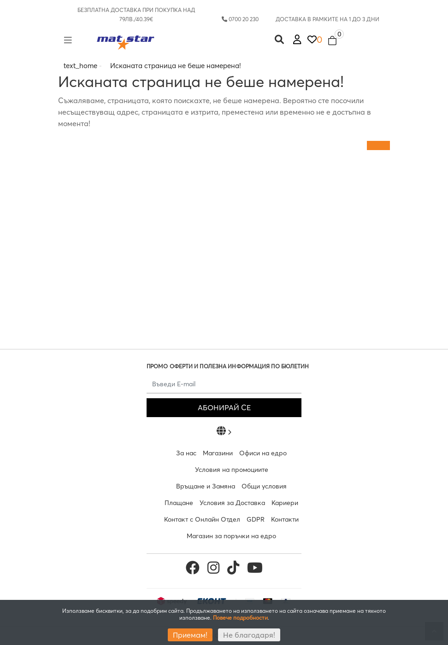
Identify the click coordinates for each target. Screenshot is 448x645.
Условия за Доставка (232, 503)
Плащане (179, 503)
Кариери (284, 503)
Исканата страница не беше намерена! (175, 65)
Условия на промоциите (231, 469)
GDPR (256, 519)
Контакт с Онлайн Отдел (202, 519)
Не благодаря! (249, 634)
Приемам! (190, 634)
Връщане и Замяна (205, 486)
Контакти (285, 519)
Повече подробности (240, 617)
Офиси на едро (263, 453)
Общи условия (264, 486)
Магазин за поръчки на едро (231, 536)
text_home (80, 65)
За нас (186, 453)
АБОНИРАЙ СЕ (224, 407)
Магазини (218, 453)
